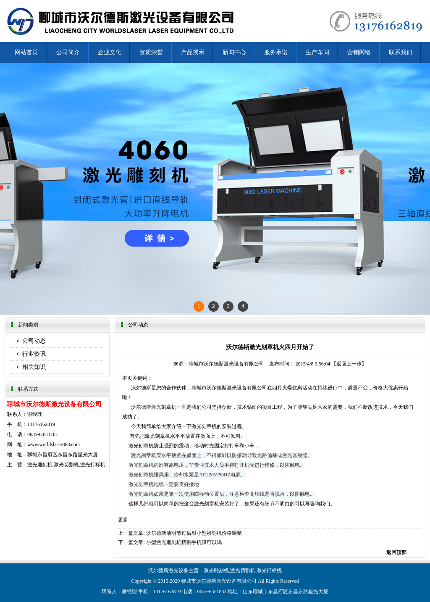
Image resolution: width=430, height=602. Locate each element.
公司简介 (68, 52)
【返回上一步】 (349, 364)
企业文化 (109, 52)
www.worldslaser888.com (53, 444)
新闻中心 (234, 52)
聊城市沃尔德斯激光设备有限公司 (226, 364)
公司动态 (34, 341)
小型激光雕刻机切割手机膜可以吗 (184, 542)
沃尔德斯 (206, 581)
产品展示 (193, 52)
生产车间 (317, 52)
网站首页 (26, 52)
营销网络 (359, 52)
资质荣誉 (151, 52)
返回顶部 (396, 552)
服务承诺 (276, 52)
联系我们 (400, 52)
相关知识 (34, 367)
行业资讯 (34, 354)
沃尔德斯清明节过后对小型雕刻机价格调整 (194, 533)
